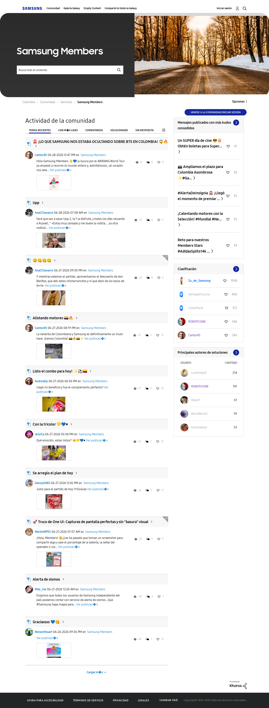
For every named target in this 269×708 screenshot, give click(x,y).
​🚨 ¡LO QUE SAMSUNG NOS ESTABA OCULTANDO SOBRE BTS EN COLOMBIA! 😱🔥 (100, 141)
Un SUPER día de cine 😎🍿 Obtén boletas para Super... (200, 143)
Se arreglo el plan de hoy (53, 473)
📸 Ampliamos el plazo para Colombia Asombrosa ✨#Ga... (200, 172)
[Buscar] (70, 70)
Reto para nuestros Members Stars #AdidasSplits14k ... (194, 245)
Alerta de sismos (46, 579)
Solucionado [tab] (119, 130)
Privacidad (120, 700)
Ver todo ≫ (209, 123)
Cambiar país (169, 700)
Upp (36, 202)
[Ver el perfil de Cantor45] (194, 335)
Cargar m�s (95, 672)
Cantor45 (41, 155)
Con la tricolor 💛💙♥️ (50, 424)
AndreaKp (41, 381)
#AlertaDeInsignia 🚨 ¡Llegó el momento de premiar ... (201, 196)
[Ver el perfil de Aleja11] (195, 400)
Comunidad (53, 8)
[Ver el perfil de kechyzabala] (199, 427)
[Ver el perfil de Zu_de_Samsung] (199, 280)
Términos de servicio (88, 700)
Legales (143, 700)
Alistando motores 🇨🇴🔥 (53, 318)
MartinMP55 (43, 532)
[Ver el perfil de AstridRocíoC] (199, 413)
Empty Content (92, 8)
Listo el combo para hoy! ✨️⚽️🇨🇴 (60, 371)
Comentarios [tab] (94, 130)
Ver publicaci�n (60, 170)
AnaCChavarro (44, 212)
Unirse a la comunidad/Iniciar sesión (216, 112)
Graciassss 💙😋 (46, 622)
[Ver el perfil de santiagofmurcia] (199, 294)
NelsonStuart (43, 632)
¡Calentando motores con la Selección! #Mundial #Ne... (200, 216)
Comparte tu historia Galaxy (121, 8)
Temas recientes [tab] (40, 130)
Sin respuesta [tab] (144, 130)
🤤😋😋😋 (42, 260)
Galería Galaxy (72, 8)
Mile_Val (40, 589)
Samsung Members (93, 155)
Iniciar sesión (224, 8)
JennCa (39, 434)
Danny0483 (42, 483)
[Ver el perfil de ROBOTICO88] (196, 321)
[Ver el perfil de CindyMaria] (195, 308)
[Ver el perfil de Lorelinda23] (199, 373)
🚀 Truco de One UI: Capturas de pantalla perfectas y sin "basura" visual (90, 522)
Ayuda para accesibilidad (45, 700)
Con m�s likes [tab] (68, 130)
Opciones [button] (238, 101)
